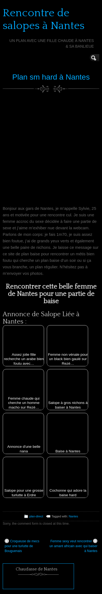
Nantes (73, 516)
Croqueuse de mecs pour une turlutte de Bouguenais (22, 546)
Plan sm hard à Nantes (51, 77)
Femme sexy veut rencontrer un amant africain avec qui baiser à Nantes (73, 546)
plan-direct (36, 516)
